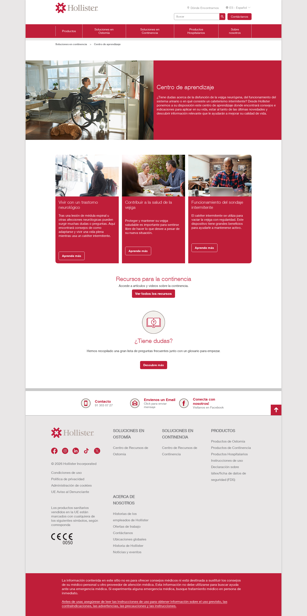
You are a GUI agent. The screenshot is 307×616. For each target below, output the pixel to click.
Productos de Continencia (231, 448)
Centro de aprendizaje (107, 44)
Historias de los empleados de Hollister (130, 516)
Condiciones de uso (66, 472)
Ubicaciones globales (129, 539)
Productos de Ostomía (228, 441)
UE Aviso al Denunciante (70, 492)
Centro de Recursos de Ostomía (130, 451)
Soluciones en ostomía (128, 433)
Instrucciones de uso (227, 460)
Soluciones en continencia (71, 44)
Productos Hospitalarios (196, 31)
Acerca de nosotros (124, 499)
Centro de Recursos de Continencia (179, 451)
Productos (69, 31)
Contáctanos (239, 16)
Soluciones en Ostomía (104, 31)
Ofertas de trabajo (126, 526)
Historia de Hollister (128, 545)
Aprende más (71, 256)
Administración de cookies (71, 485)
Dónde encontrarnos (203, 8)
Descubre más (153, 365)
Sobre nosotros (235, 31)
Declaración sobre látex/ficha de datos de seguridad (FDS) (228, 473)
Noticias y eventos (127, 552)
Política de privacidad (67, 479)
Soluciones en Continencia (149, 31)
